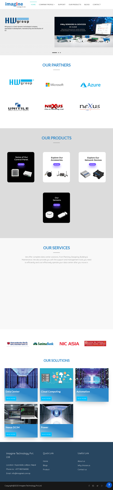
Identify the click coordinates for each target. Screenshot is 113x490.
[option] (18, 344)
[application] (109, 485)
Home (33, 4)
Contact (97, 4)
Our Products (75, 4)
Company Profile (47, 4)
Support (61, 4)
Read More (11, 399)
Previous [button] (3, 344)
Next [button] (110, 344)
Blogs (86, 4)
